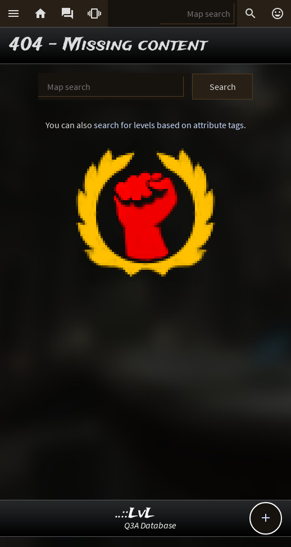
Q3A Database (150, 525)
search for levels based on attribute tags (169, 124)
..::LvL (135, 513)
